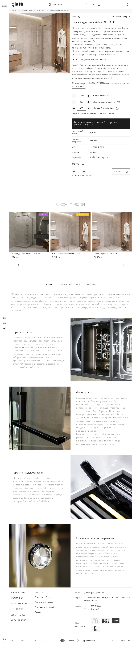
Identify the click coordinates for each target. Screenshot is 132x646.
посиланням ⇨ (78, 87)
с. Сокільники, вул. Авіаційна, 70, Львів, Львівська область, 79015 (107, 599)
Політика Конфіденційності (37, 641)
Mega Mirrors (18, 620)
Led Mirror (17, 609)
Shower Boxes (18, 592)
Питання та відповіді (44, 607)
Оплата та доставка (44, 602)
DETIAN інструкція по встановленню (89, 60)
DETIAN (14, 294)
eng (4, 643)
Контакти (39, 592)
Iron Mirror (17, 598)
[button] (33, 69)
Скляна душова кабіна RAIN (106, 254)
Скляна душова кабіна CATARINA (26, 254)
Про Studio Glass (42, 597)
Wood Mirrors (19, 604)
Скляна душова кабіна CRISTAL (66, 254)
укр (4, 639)
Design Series (18, 615)
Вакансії (38, 612)
